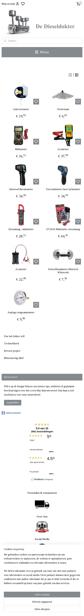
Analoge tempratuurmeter (21, 312)
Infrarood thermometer (21, 189)
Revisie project (12, 350)
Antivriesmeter (21, 109)
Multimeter (21, 149)
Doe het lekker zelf (14, 336)
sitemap (52, 610)
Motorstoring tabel (14, 358)
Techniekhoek (11, 343)
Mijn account (10, 4)
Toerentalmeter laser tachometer (63, 189)
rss (57, 610)
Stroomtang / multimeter (21, 229)
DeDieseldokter (11, 413)
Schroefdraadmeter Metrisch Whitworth (63, 271)
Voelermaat (63, 109)
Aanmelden (13, 402)
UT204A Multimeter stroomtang (63, 229)
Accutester (63, 149)
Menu (42, 52)
